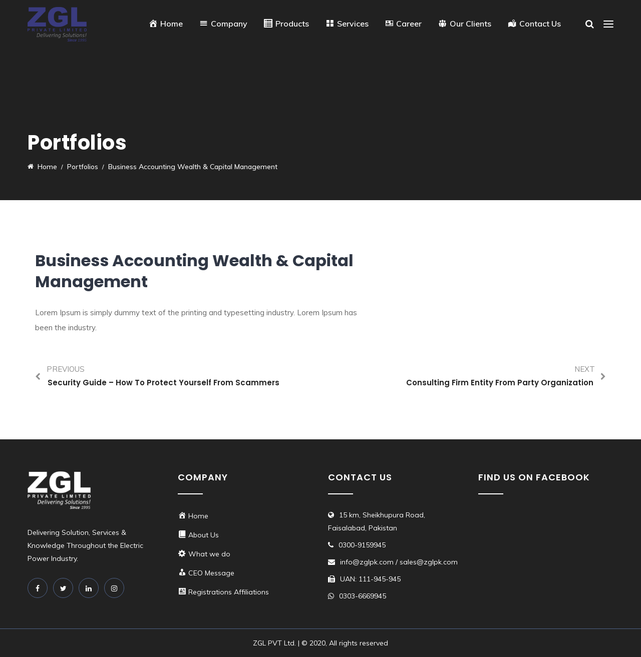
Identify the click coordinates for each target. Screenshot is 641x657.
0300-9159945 (362, 544)
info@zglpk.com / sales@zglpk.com (399, 561)
